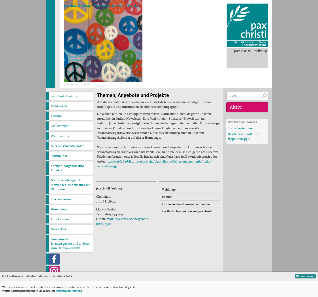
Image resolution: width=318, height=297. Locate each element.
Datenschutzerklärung (69, 291)
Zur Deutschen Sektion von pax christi (187, 211)
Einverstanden (305, 276)
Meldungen (59, 106)
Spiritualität (59, 156)
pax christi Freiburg (250, 51)
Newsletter (58, 229)
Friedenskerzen (61, 199)
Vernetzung (59, 209)
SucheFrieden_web (241, 128)
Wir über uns (60, 136)
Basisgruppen (60, 126)
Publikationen (61, 219)
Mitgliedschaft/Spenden (67, 146)
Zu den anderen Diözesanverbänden (186, 204)
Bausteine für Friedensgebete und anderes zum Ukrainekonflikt (70, 243)
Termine (56, 116)
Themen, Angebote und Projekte (116, 6)
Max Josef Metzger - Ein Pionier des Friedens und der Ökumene (70, 184)
